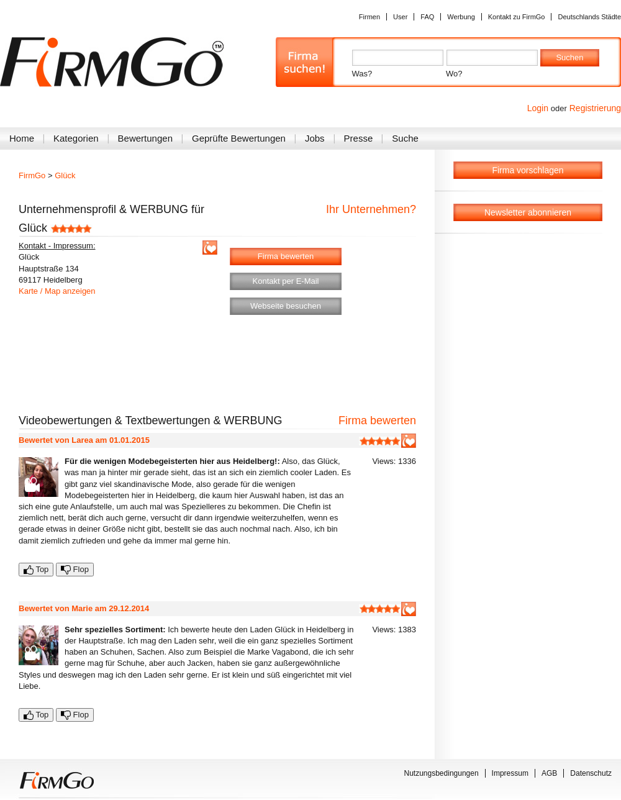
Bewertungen (145, 138)
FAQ (427, 16)
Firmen (369, 16)
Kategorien (76, 138)
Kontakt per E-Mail (286, 281)
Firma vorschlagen (527, 170)
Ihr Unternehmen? (371, 209)
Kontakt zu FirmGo (516, 16)
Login (537, 108)
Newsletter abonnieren (527, 212)
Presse (358, 138)
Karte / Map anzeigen (57, 291)
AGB (549, 773)
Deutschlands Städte (589, 16)
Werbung (460, 16)
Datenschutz (591, 773)
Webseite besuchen (285, 306)
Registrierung (595, 108)
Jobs (315, 138)
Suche (405, 138)
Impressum (510, 773)
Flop (75, 570)
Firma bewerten (286, 256)
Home (21, 138)
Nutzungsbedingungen (441, 773)
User (400, 16)
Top (36, 570)
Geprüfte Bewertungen (239, 138)
